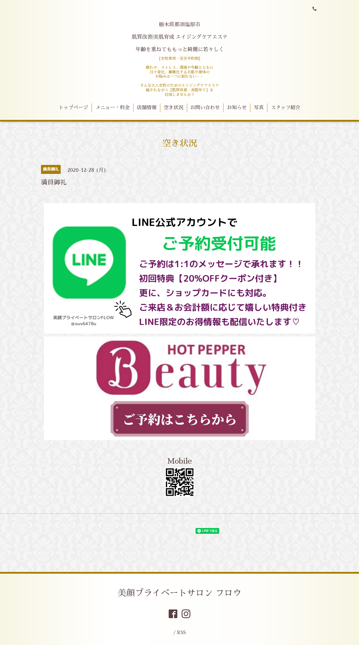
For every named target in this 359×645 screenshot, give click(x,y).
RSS (181, 632)
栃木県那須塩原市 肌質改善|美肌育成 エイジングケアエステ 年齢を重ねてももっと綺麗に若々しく (180, 37)
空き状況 (173, 107)
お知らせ (237, 107)
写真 (259, 107)
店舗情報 (147, 107)
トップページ (73, 107)
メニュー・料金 (112, 107)
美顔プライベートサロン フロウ (179, 593)
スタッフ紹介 (285, 107)
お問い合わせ (205, 107)
